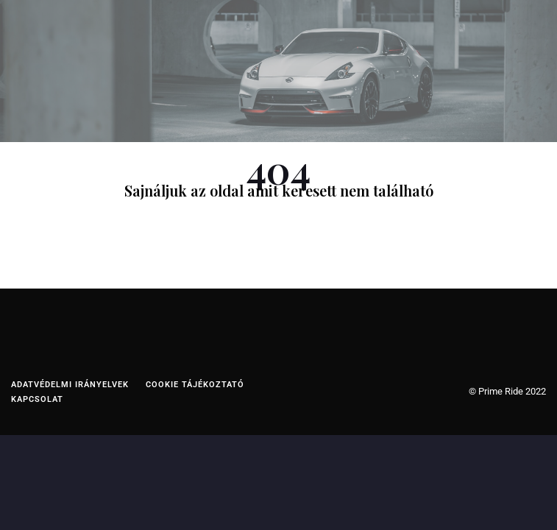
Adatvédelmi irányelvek (70, 384)
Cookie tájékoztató (195, 384)
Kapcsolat (37, 399)
